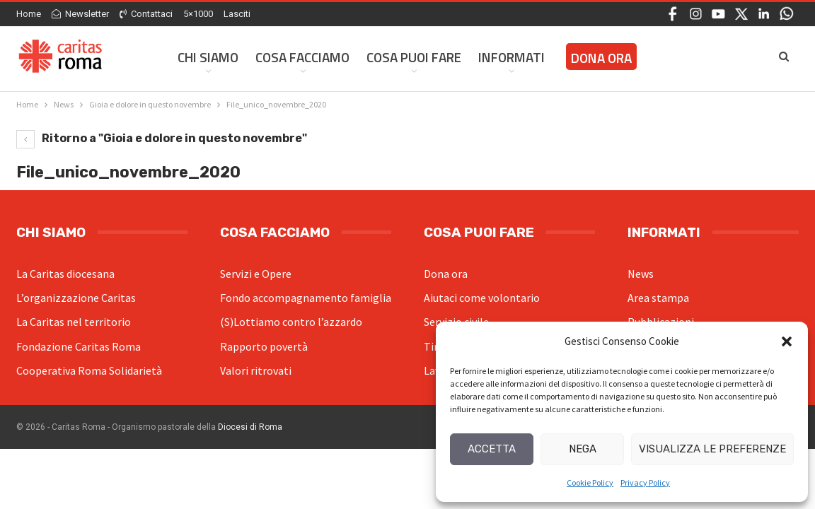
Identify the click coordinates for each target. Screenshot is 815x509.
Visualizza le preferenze (712, 449)
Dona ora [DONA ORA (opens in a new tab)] (601, 57)
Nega (582, 449)
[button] (787, 341)
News (641, 274)
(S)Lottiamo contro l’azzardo (291, 322)
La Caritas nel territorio (73, 322)
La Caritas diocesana (65, 274)
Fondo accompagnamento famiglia (305, 298)
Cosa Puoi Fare (413, 57)
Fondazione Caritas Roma (78, 346)
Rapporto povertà (264, 346)
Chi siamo (208, 57)
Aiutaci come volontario (482, 298)
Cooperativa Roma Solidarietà (89, 370)
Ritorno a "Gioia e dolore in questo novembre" (161, 138)
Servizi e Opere (255, 274)
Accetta (492, 449)
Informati (511, 57)
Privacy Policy (645, 482)
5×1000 (198, 13)
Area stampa (658, 298)
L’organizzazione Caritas (76, 298)
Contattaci (146, 13)
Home (28, 13)
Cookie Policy (590, 482)
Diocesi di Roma (250, 427)
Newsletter (80, 13)
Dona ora (446, 274)
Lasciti (237, 13)
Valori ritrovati (255, 370)
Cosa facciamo (302, 57)
